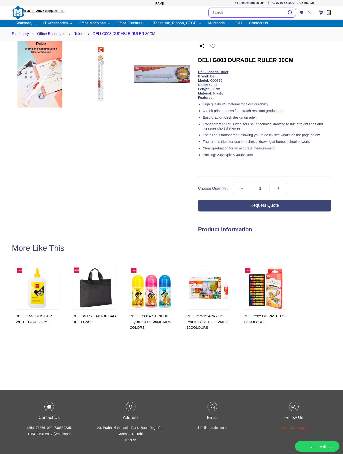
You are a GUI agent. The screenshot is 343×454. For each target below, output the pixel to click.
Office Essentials (51, 34)
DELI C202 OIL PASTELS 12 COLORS (264, 319)
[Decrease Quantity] (242, 188)
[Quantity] (260, 188)
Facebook (285, 428)
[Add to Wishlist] (212, 46)
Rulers (79, 34)
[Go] (289, 12)
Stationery (20, 34)
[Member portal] (309, 12)
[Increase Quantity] (278, 188)
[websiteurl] (329, 3)
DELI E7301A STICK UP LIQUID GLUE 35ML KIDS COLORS (150, 321)
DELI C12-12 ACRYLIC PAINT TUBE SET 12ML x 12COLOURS (207, 321)
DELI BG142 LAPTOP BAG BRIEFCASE (94, 319)
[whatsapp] (322, 3)
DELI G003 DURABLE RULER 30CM (124, 34)
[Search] (246, 12)
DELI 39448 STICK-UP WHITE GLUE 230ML (34, 319)
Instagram (302, 428)
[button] (302, 13)
